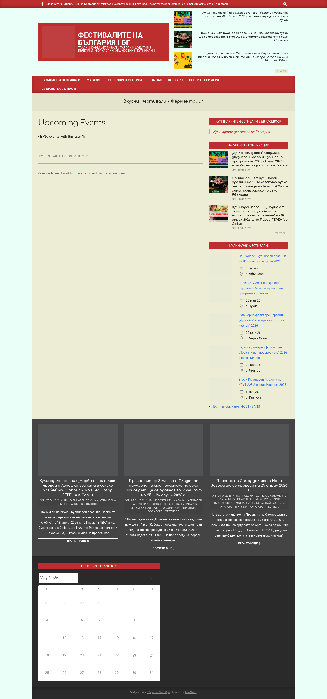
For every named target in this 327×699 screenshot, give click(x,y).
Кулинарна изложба (249, 503)
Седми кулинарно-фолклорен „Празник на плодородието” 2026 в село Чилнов (263, 352)
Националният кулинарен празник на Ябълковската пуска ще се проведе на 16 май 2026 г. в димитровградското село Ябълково (243, 37)
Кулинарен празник (83, 500)
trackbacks (83, 173)
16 (134, 638)
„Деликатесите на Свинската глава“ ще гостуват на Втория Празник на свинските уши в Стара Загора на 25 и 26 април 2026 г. (243, 57)
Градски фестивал (254, 495)
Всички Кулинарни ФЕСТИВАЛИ (236, 406)
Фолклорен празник (181, 507)
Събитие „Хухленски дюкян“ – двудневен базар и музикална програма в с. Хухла (261, 288)
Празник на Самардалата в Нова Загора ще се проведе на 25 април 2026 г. (249, 485)
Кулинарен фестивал (247, 499)
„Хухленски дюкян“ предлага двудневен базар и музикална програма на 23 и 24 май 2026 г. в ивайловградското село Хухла (244, 16)
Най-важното (89, 504)
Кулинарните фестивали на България (241, 132)
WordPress (191, 692)
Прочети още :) (78, 540)
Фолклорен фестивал (163, 511)
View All (281, 71)
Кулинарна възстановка (161, 504)
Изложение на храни (169, 500)
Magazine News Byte (158, 692)
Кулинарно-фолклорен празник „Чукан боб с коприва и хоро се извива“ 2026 (261, 320)
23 (134, 655)
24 (152, 655)
